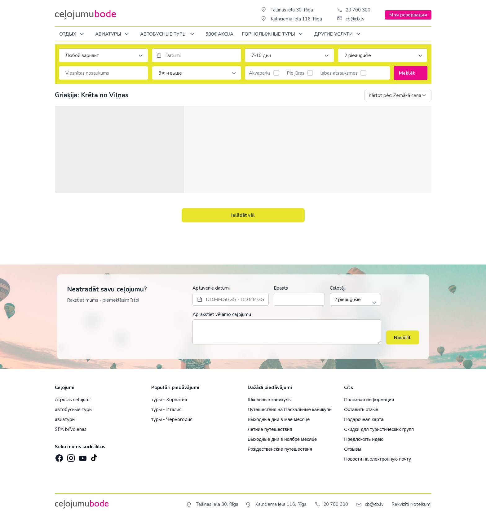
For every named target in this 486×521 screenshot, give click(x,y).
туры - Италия (166, 409)
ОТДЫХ (72, 34)
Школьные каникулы (270, 399)
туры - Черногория (171, 419)
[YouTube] (82, 456)
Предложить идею (363, 439)
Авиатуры (113, 34)
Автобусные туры (168, 34)
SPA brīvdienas (70, 429)
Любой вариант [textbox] (82, 55)
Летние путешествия (270, 429)
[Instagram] (70, 456)
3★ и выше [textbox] (170, 73)
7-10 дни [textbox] (261, 55)
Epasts (281, 288)
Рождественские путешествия (280, 449)
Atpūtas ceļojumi (73, 399)
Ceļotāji (338, 288)
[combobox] (103, 55)
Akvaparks (264, 73)
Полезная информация (369, 399)
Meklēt (410, 73)
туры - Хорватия (169, 399)
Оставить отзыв (361, 409)
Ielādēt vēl (243, 215)
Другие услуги (338, 34)
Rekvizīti (400, 504)
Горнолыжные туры (273, 34)
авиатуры (65, 419)
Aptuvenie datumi (211, 288)
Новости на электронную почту (377, 459)
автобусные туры (73, 409)
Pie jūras (300, 73)
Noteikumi (420, 504)
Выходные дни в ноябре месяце (282, 439)
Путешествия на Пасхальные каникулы (290, 409)
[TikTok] (94, 456)
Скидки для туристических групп (379, 429)
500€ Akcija (219, 34)
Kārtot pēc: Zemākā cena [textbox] (395, 95)
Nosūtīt (402, 338)
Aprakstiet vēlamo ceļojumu (221, 314)
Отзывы (352, 449)
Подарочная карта (363, 419)
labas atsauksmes (343, 73)
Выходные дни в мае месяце (279, 419)
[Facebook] (58, 456)
